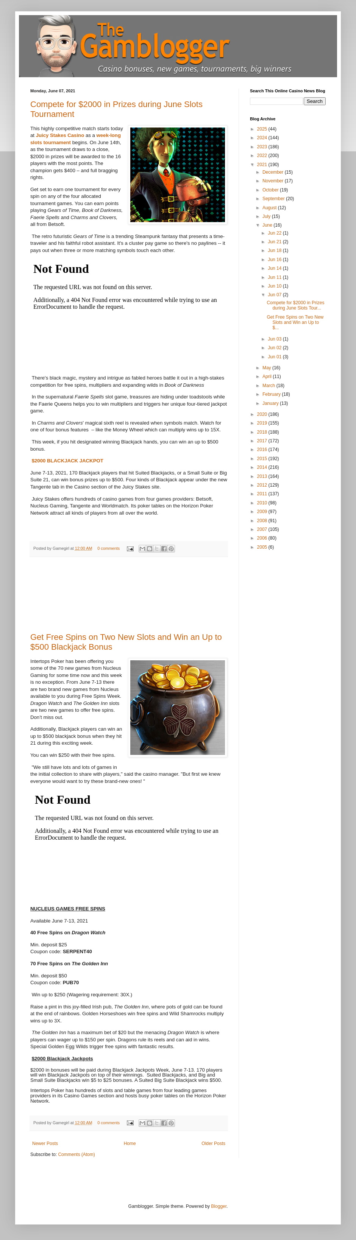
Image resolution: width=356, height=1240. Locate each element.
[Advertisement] (129, 594)
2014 (263, 467)
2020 (263, 414)
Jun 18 (275, 250)
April (267, 376)
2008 (263, 520)
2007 (263, 529)
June (267, 225)
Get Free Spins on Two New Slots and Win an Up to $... (295, 322)
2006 (263, 538)
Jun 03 (275, 339)
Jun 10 (275, 286)
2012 (263, 485)
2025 (263, 129)
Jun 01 (275, 356)
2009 (263, 511)
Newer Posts (45, 1143)
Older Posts (213, 1143)
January (271, 403)
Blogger (218, 1206)
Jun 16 (275, 259)
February (272, 394)
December (273, 172)
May (267, 367)
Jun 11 (275, 277)
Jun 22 (275, 233)
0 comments (108, 548)
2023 (263, 146)
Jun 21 (275, 241)
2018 (263, 432)
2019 (263, 423)
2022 (263, 155)
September (274, 198)
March (269, 385)
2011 (263, 493)
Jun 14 (275, 268)
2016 (263, 449)
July (267, 216)
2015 (263, 458)
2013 (263, 476)
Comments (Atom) (76, 1154)
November (273, 181)
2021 (263, 164)
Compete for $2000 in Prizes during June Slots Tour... (295, 305)
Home (130, 1143)
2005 (263, 547)
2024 (263, 137)
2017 (263, 440)
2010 (263, 503)
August (270, 207)
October (271, 190)
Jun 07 (275, 294)
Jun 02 (275, 347)
